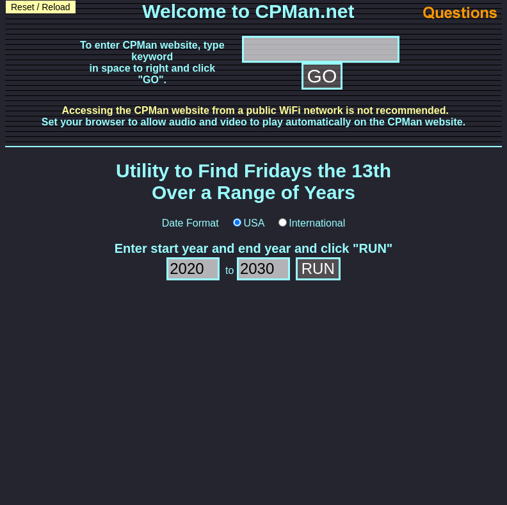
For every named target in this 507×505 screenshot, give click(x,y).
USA (253, 223)
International (317, 223)
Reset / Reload (40, 7)
